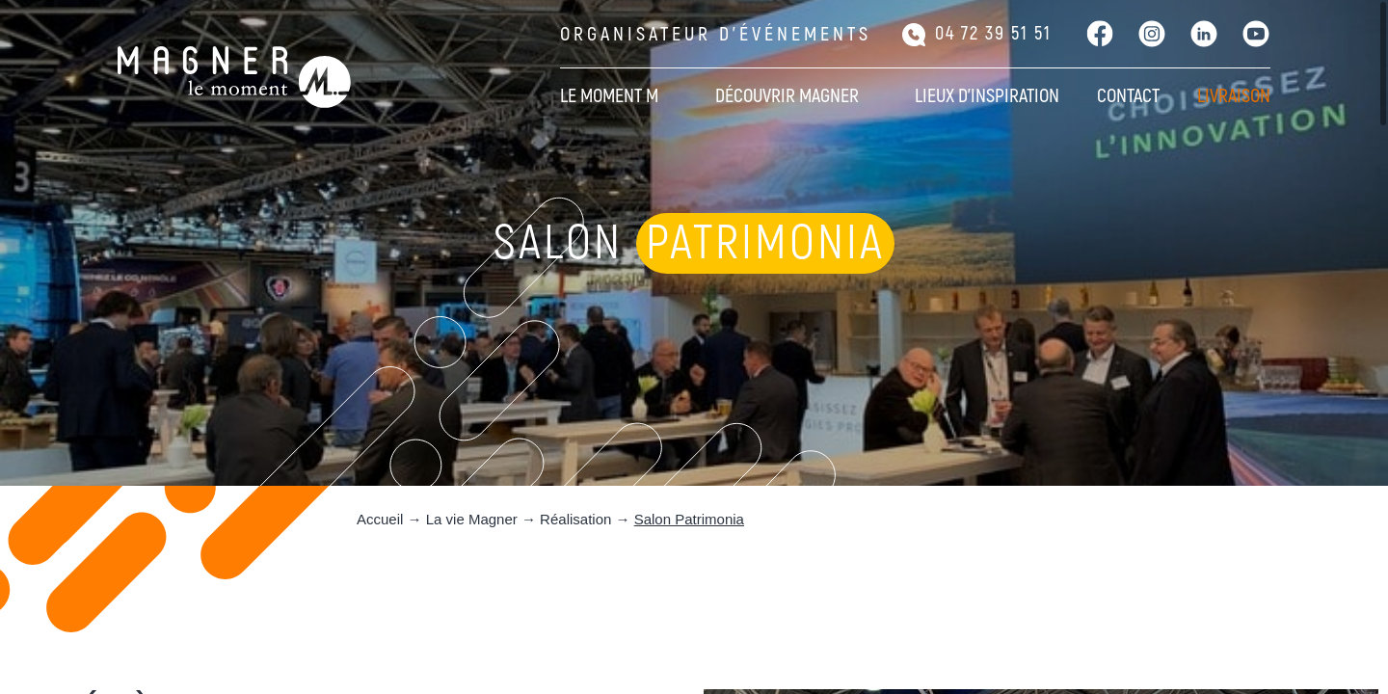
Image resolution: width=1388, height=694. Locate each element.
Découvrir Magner (787, 96)
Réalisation (575, 519)
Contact (1128, 96)
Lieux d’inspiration (987, 96)
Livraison (1233, 96)
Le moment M (609, 96)
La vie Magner (472, 519)
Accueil (380, 519)
